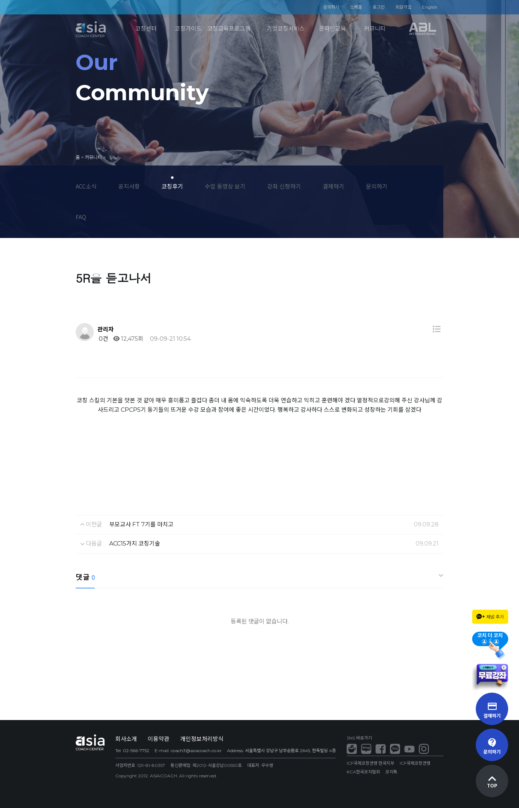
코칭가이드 (188, 28)
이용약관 (158, 739)
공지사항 (129, 186)
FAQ (81, 216)
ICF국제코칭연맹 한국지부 (370, 763)
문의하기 (331, 7)
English (430, 7)
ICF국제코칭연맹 (415, 763)
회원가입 (403, 7)
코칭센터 (146, 28)
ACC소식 (86, 186)
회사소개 (126, 739)
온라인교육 (332, 28)
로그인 (379, 7)
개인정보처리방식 (201, 739)
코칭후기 (172, 186)
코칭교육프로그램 (228, 28)
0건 (102, 338)
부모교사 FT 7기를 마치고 (141, 524)
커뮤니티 (375, 28)
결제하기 (333, 186)
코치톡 (391, 771)
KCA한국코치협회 (363, 771)
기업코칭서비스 (286, 28)
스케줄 (356, 7)
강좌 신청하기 (284, 186)
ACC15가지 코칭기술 (134, 543)
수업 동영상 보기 (225, 186)
